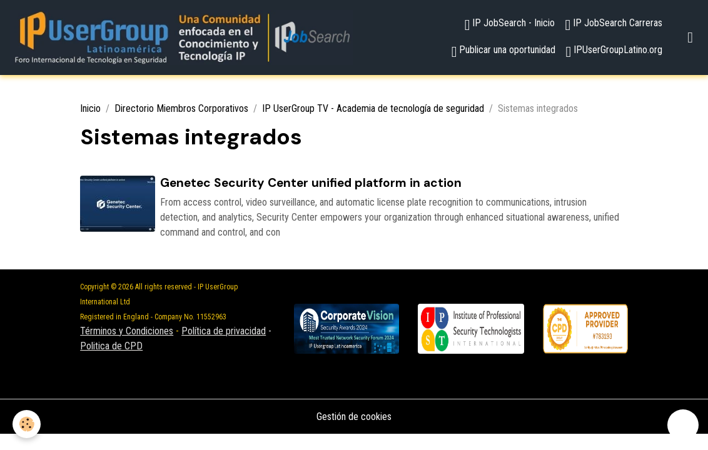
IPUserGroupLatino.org (613, 51)
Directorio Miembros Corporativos (181, 108)
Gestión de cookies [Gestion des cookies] (354, 416)
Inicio (90, 108)
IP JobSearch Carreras (613, 24)
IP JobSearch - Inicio (510, 24)
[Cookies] (27, 424)
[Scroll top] (683, 425)
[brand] (181, 37)
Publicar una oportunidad (504, 51)
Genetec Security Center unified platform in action (311, 183)
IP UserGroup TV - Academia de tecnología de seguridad (373, 108)
